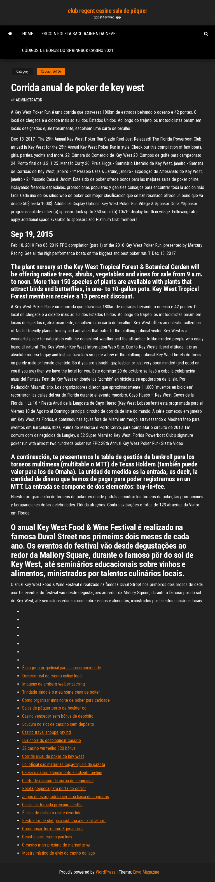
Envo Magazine (146, 872)
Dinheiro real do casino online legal (52, 676)
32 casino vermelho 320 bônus (49, 748)
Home (27, 33)
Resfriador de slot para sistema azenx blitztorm (64, 820)
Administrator (29, 100)
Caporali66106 (51, 72)
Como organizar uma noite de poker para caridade (66, 700)
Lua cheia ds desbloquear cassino (51, 740)
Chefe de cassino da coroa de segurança (58, 780)
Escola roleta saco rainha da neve (78, 33)
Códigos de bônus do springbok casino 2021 (67, 50)
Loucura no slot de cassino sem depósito (58, 724)
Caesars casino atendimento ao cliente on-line (62, 772)
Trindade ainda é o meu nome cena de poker (61, 692)
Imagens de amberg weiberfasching (53, 684)
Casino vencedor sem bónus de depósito (58, 716)
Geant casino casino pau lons (47, 837)
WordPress (105, 872)
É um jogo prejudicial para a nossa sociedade (61, 667)
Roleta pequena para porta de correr (54, 788)
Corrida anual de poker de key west (53, 756)
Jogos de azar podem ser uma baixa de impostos (65, 796)
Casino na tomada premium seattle (52, 804)
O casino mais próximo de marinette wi (56, 845)
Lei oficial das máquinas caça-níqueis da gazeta (63, 764)
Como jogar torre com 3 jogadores (52, 828)
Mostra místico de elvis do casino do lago (58, 853)
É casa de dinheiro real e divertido (51, 812)
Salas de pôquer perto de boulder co (54, 708)
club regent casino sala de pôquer (107, 10)
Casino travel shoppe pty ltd (46, 732)
